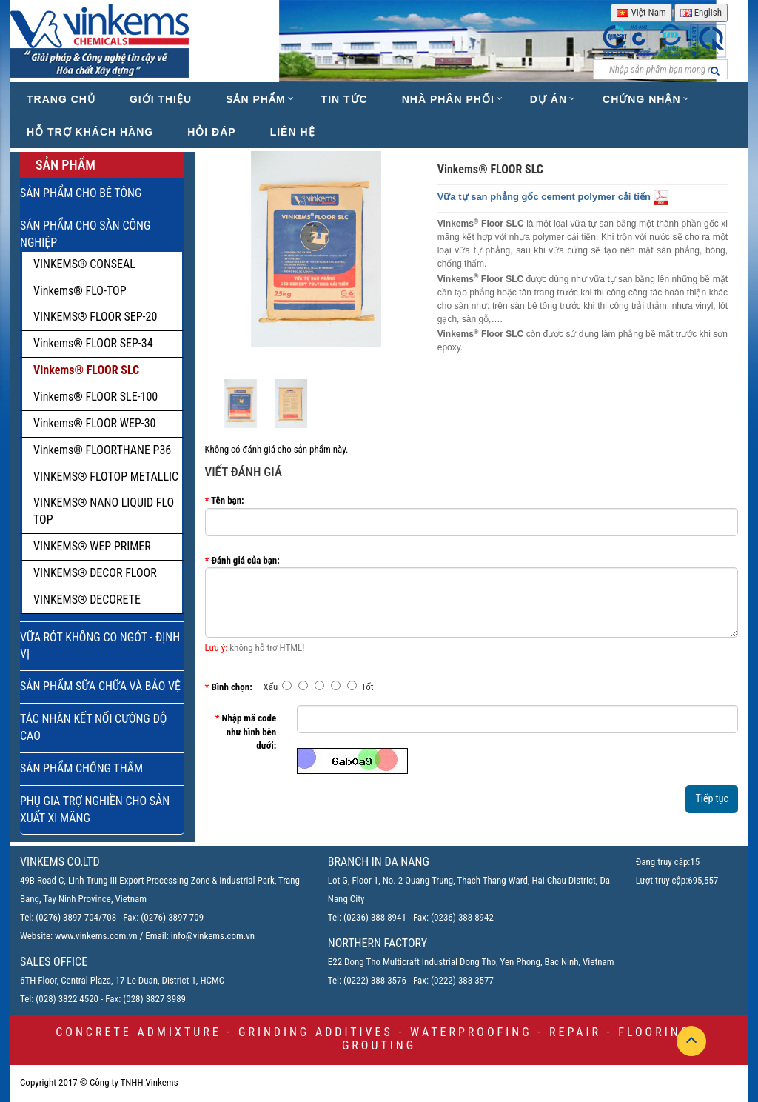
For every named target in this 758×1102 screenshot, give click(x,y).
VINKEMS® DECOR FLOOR (95, 573)
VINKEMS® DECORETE (87, 599)
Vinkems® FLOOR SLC (86, 370)
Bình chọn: (231, 686)
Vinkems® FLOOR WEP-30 (94, 423)
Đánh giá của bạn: (245, 560)
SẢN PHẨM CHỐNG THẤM (81, 768)
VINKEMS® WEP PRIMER (92, 546)
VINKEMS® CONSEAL (84, 264)
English (701, 12)
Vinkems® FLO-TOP (80, 291)
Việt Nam (641, 12)
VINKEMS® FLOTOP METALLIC (105, 477)
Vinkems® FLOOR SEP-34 (93, 343)
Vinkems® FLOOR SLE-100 (95, 397)
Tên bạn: (227, 500)
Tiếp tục (711, 798)
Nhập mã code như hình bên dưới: (248, 731)
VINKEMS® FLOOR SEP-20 (95, 317)
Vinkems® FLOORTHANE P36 (102, 450)
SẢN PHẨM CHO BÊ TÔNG (80, 193)
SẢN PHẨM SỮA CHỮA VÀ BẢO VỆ (100, 686)
